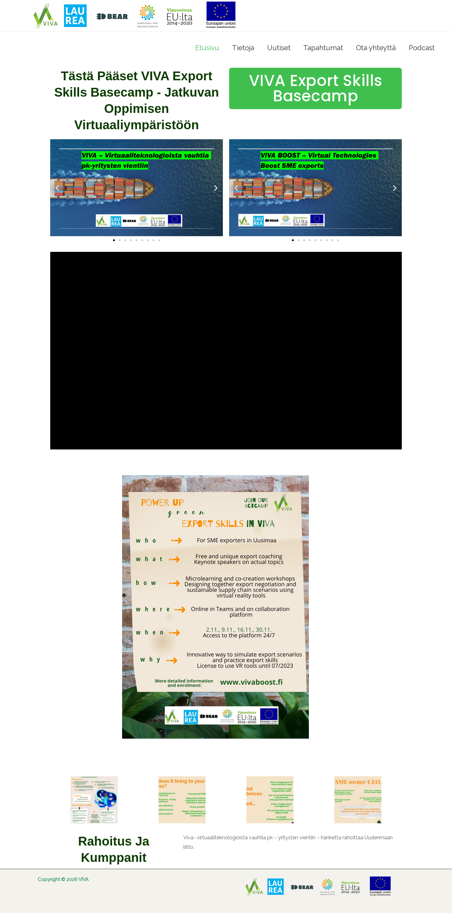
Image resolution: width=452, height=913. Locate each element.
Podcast (421, 48)
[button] (57, 188)
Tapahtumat (321, 48)
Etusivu (201, 48)
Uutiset (275, 48)
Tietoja (238, 48)
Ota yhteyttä (374, 48)
